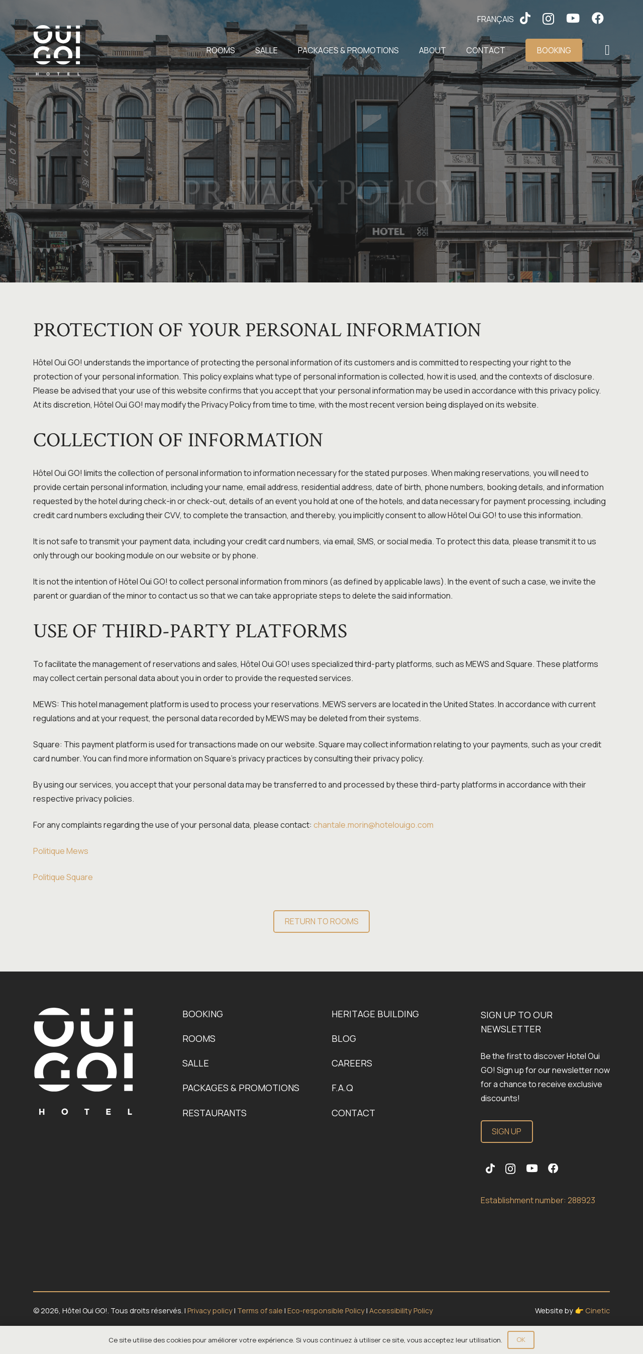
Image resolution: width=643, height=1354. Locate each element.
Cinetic (597, 1310)
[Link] (83, 1061)
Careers (352, 1063)
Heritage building (375, 1014)
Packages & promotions (240, 1088)
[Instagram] (548, 18)
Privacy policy (210, 1310)
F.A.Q (342, 1088)
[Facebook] (598, 18)
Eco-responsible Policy (326, 1310)
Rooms (199, 1038)
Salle (195, 1063)
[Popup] (607, 50)
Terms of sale (260, 1310)
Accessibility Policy (401, 1310)
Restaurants (214, 1113)
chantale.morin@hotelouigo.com (373, 824)
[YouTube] (573, 18)
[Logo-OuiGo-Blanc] (56, 50)
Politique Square (63, 877)
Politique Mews (60, 850)
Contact (353, 1113)
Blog (344, 1038)
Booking (202, 1014)
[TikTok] (525, 18)
